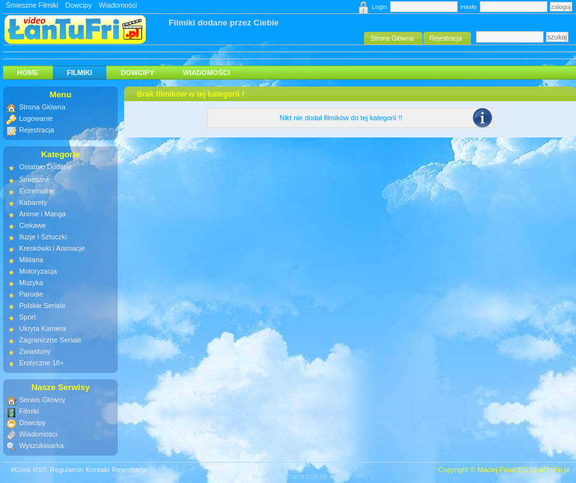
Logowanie (36, 118)
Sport (27, 317)
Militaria (31, 259)
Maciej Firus (496, 469)
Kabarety (33, 202)
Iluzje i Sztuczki (43, 237)
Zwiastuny (35, 351)
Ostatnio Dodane (45, 167)
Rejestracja (36, 130)
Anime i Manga (42, 214)
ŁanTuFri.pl (552, 469)
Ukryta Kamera (42, 328)
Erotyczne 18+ (41, 363)
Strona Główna (42, 107)
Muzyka (31, 282)
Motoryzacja (38, 271)
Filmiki (79, 72)
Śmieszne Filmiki (32, 5)
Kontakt (97, 469)
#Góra (21, 469)
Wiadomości (118, 5)
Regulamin (66, 469)
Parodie (31, 294)
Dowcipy (79, 5)
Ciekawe (32, 225)
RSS (40, 469)
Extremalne (37, 191)
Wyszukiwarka (41, 445)
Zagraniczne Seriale (50, 340)
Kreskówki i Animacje (52, 248)
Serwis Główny (42, 399)
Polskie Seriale (42, 305)
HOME (27, 72)
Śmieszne (34, 179)
